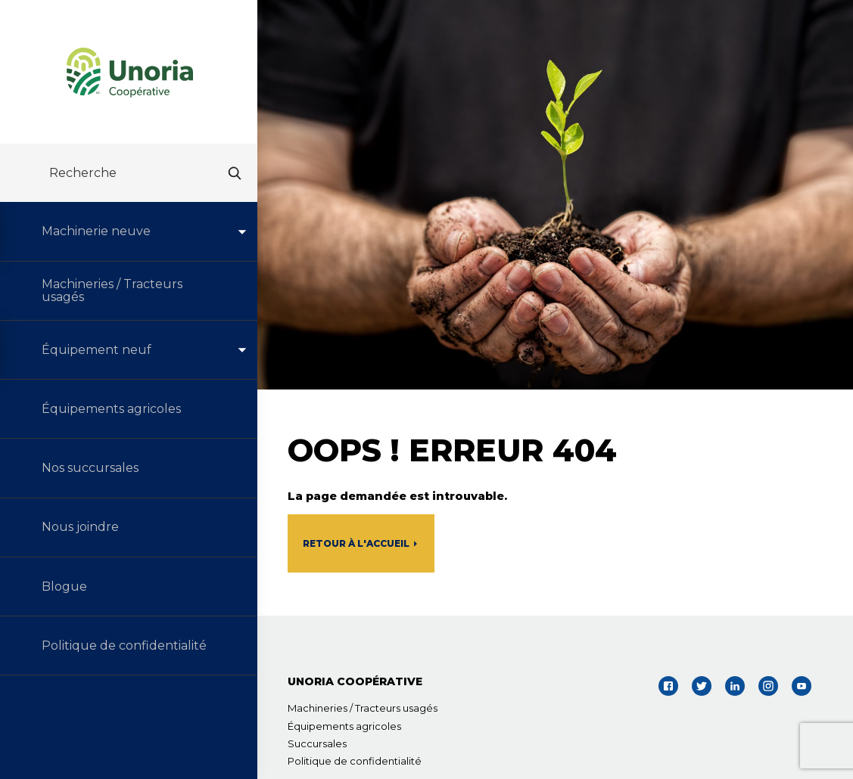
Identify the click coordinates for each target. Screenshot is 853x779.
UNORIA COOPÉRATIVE (355, 681)
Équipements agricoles (344, 726)
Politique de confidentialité (355, 761)
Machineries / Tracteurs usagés (362, 708)
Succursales (317, 743)
